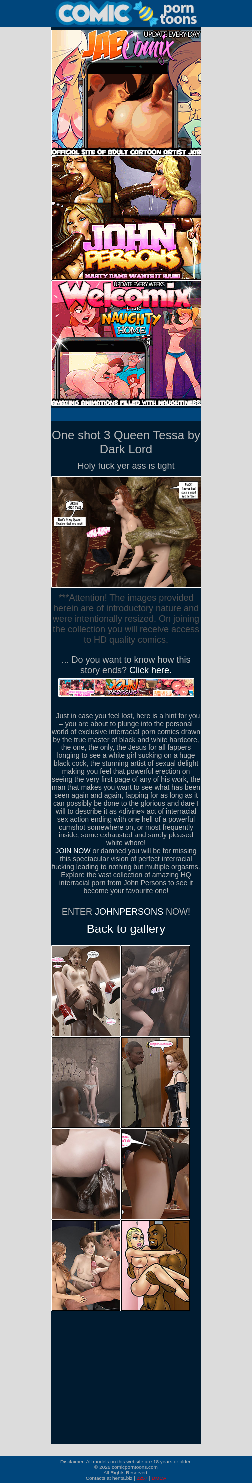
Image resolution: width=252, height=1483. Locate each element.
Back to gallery (126, 928)
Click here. (150, 670)
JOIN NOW (72, 851)
